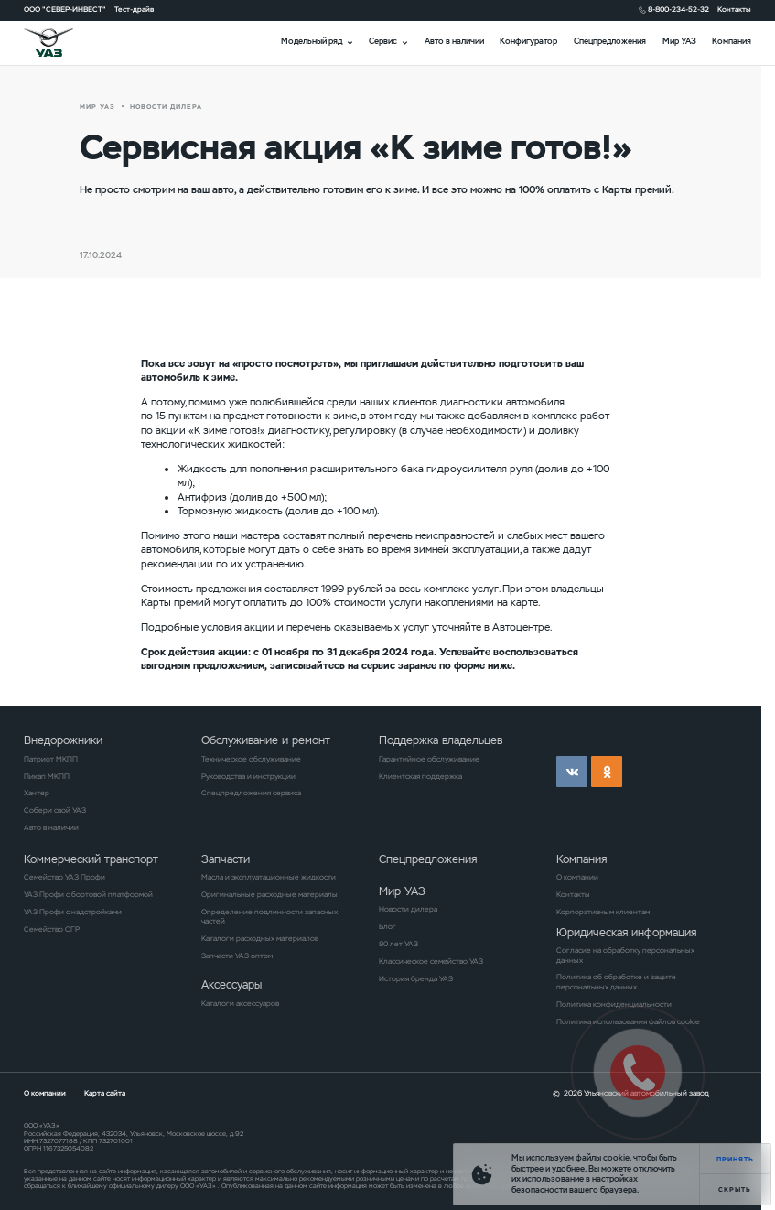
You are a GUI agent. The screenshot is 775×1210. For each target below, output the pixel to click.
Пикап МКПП (47, 776)
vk (571, 771)
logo (61, 42)
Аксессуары (231, 984)
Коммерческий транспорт (91, 859)
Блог (387, 926)
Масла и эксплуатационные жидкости (268, 876)
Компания (731, 41)
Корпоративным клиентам (603, 911)
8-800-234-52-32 (678, 9)
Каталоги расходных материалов (259, 938)
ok (606, 771)
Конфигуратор (528, 41)
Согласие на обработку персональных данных (625, 955)
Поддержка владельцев (440, 740)
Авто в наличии (454, 41)
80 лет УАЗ (398, 943)
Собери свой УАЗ (55, 810)
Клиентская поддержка (420, 776)
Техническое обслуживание (251, 758)
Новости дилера (408, 908)
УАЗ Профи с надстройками (73, 911)
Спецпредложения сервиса (251, 792)
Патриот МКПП (51, 758)
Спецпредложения (610, 41)
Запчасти (225, 859)
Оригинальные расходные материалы (269, 894)
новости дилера (166, 107)
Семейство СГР (52, 929)
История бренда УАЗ (416, 978)
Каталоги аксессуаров (240, 1003)
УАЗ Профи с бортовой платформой (88, 894)
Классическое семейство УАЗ (431, 961)
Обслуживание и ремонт (265, 740)
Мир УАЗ (679, 41)
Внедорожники (63, 740)
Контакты (734, 9)
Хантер (36, 792)
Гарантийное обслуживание (429, 758)
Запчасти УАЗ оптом (237, 955)
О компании (577, 876)
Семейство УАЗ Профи (64, 876)
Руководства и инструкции (248, 776)
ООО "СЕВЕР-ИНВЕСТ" (65, 9)
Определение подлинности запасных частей (269, 916)
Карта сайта (104, 1092)
